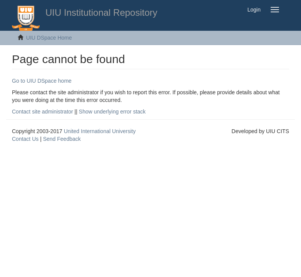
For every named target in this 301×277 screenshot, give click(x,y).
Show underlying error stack (112, 111)
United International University (100, 131)
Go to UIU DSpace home (42, 81)
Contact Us (25, 139)
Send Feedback (62, 139)
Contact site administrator (42, 111)
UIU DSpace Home (49, 38)
